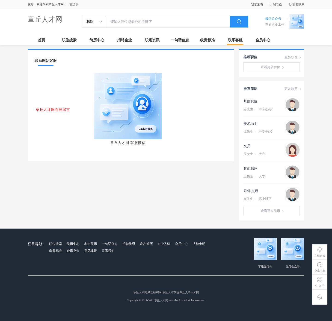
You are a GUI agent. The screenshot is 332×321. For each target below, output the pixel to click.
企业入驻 (163, 244)
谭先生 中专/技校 (258, 131)
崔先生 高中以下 (257, 199)
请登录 (73, 4)
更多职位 (293, 57)
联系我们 (108, 251)
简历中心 (96, 40)
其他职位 (250, 101)
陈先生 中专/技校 (258, 109)
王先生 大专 (254, 176)
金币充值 (73, 251)
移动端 (275, 4)
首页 (41, 40)
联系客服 (235, 40)
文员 (246, 146)
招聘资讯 (128, 244)
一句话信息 (180, 40)
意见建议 (90, 251)
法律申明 (199, 244)
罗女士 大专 (254, 154)
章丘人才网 (45, 19)
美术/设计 (250, 123)
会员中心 (262, 40)
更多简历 (293, 89)
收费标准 (207, 40)
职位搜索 (69, 40)
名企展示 (90, 244)
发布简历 (146, 244)
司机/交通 (250, 191)
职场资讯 (152, 40)
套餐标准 (55, 251)
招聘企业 (124, 40)
